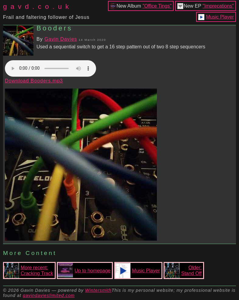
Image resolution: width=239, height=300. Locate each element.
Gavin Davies (60, 39)
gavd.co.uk (37, 6)
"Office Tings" (157, 6)
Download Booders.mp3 (34, 80)
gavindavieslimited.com (49, 295)
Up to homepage (84, 270)
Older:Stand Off (183, 270)
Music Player (220, 16)
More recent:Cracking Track (28, 270)
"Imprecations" (218, 6)
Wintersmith (98, 290)
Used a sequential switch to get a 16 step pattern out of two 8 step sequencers (120, 46)
